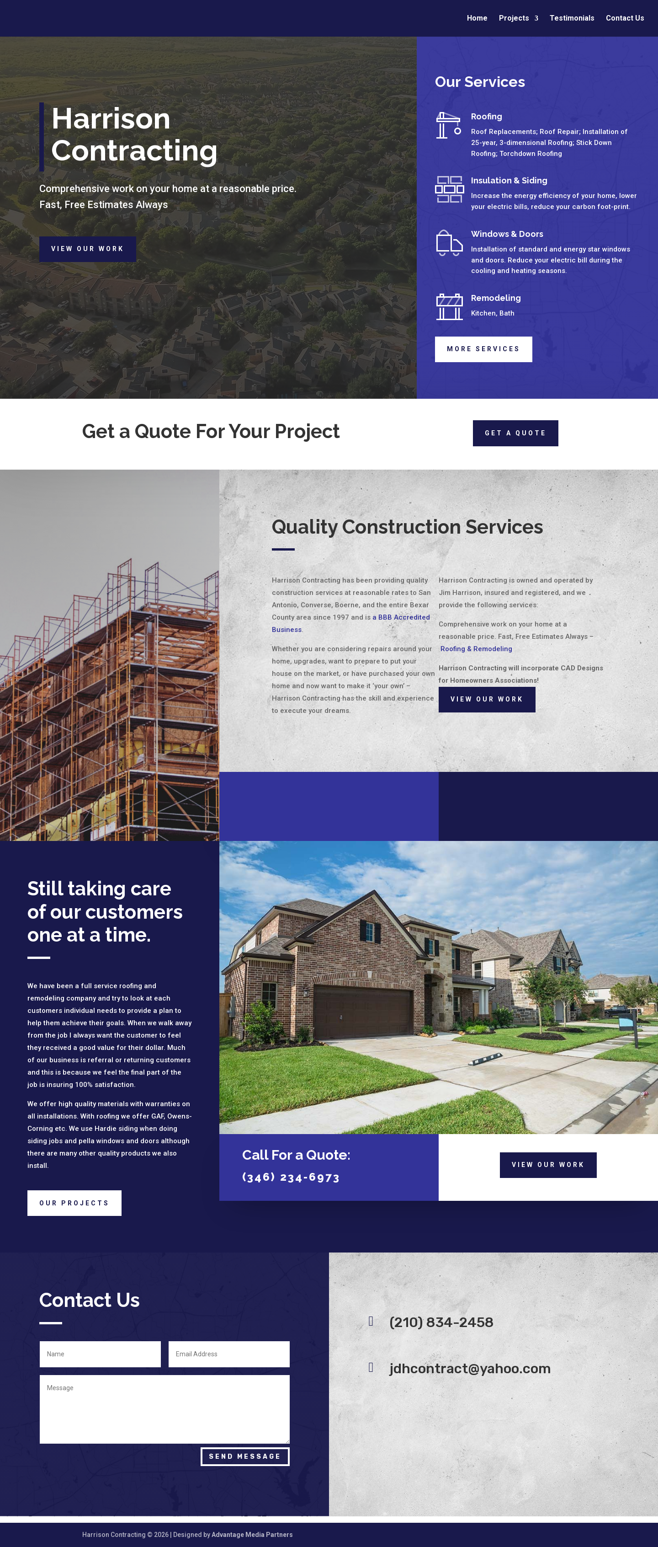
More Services (483, 349)
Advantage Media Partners (252, 1534)
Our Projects (74, 1203)
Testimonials (572, 18)
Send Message (245, 1457)
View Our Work (87, 248)
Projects (514, 18)
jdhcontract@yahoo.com (470, 1368)
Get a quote (516, 433)
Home (477, 18)
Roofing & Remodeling (476, 649)
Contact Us (625, 18)
